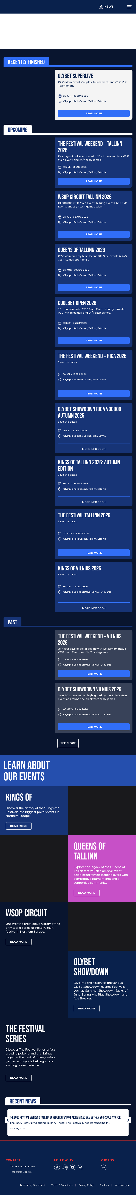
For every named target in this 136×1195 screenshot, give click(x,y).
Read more (94, 113)
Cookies (104, 1185)
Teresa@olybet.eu (21, 1171)
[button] (7, 1120)
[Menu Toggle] (129, 6)
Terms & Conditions (61, 1185)
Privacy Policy (86, 1185)
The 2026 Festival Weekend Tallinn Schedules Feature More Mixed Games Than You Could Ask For (65, 1117)
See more (68, 743)
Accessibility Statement (32, 1185)
